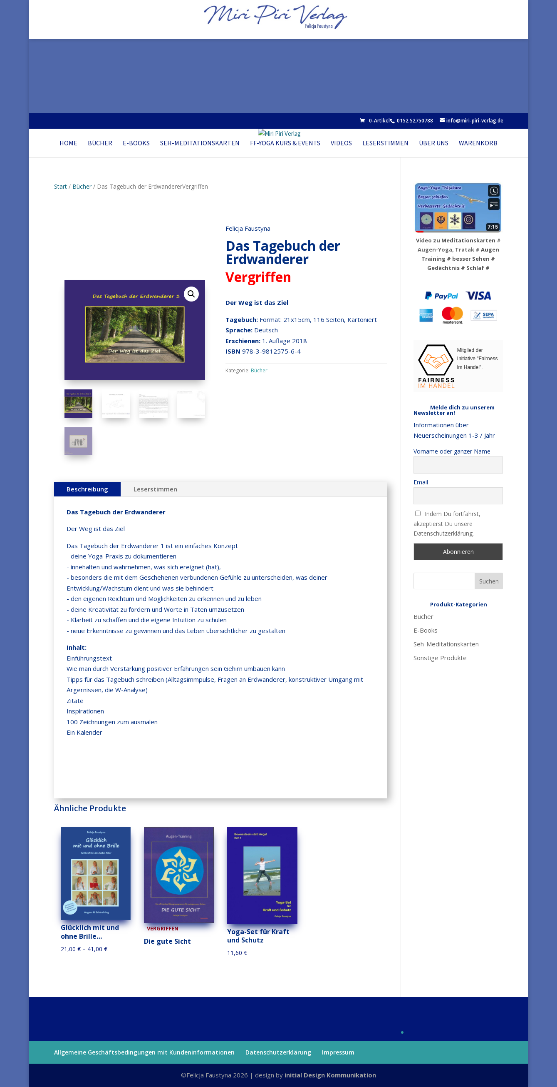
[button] (191, 294)
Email (420, 482)
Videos (341, 143)
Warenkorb (478, 143)
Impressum (338, 1052)
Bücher (100, 143)
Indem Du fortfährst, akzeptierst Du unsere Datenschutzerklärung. (447, 524)
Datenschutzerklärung (278, 1052)
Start (60, 186)
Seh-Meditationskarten (200, 143)
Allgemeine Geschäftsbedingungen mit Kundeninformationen (144, 1052)
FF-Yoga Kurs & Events (285, 143)
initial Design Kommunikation (330, 1075)
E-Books (136, 143)
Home (68, 143)
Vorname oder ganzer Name (451, 451)
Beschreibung (87, 489)
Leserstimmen (385, 143)
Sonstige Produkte (440, 657)
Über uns (433, 143)
